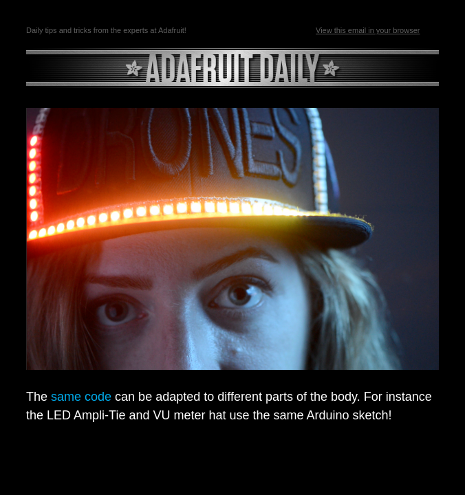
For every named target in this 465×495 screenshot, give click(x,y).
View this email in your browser (368, 30)
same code (81, 397)
